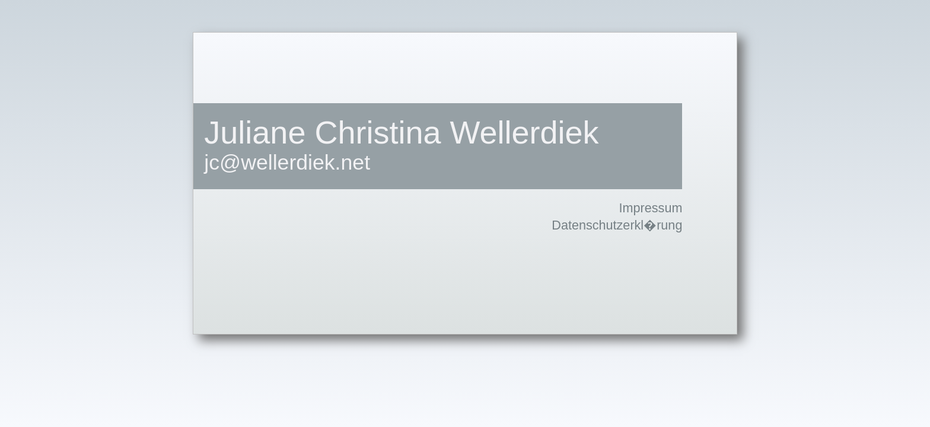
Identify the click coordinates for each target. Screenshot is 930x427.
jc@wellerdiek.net (287, 162)
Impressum (651, 207)
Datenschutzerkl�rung (617, 225)
